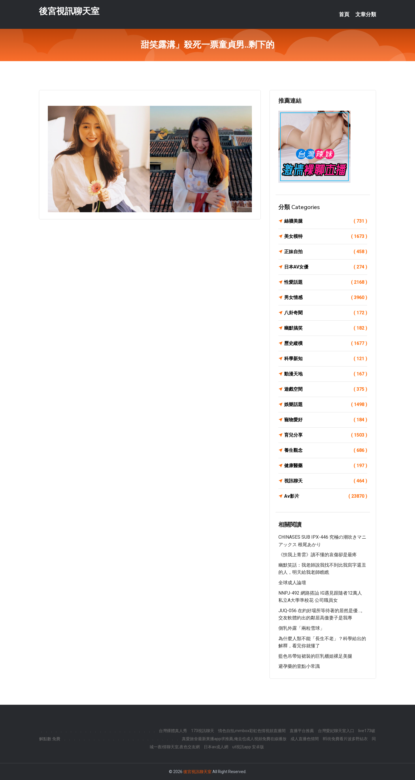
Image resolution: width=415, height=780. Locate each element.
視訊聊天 (325, 481)
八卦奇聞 (325, 313)
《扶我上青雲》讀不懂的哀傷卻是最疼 (317, 554)
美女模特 (325, 236)
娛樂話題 (325, 405)
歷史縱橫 (325, 343)
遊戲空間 (325, 389)
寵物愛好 (325, 420)
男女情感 (325, 298)
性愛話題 (325, 282)
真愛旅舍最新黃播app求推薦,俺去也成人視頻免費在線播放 (234, 738)
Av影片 (325, 496)
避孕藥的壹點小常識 (299, 666)
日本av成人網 (216, 747)
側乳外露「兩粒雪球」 (301, 628)
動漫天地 (325, 374)
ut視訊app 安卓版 (248, 747)
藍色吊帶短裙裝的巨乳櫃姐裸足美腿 (315, 656)
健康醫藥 (325, 466)
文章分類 (365, 14)
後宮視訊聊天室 (69, 11)
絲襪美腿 (325, 221)
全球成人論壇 (292, 582)
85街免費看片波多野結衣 (345, 738)
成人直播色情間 (304, 738)
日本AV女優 (325, 267)
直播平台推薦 (302, 730)
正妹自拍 (325, 252)
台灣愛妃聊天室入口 (336, 730)
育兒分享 (325, 435)
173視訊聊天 (202, 730)
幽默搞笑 (325, 328)
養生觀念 (325, 450)
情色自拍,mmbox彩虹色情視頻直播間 (252, 730)
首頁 (344, 14)
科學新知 (325, 359)
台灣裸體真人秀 (173, 730)
